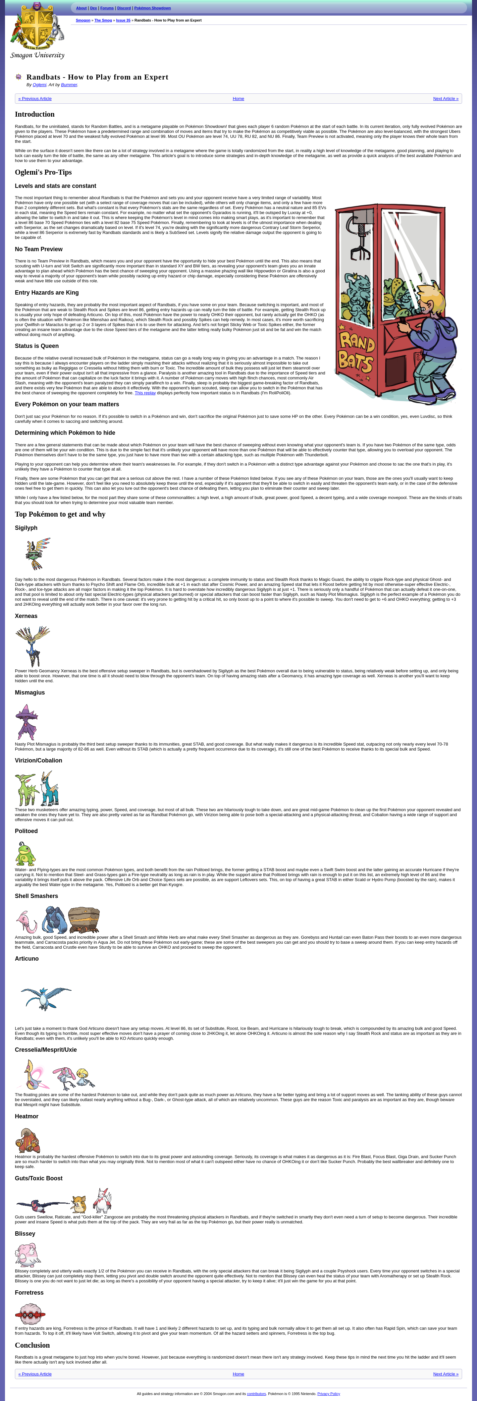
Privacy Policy (328, 1394)
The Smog (103, 20)
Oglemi (39, 84)
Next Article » (446, 98)
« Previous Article (35, 98)
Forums (107, 8)
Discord (124, 8)
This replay (145, 392)
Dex (93, 8)
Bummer (69, 84)
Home (238, 98)
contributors (256, 1394)
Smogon (83, 20)
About (81, 8)
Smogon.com (37, 30)
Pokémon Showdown (152, 8)
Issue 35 (123, 20)
